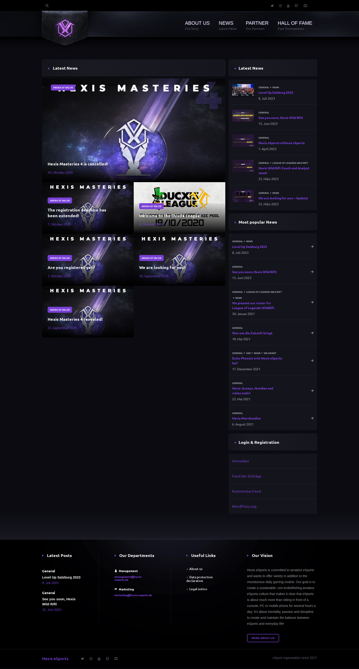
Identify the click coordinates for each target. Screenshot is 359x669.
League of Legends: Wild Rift (290, 163)
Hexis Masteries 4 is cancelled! (78, 163)
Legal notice (198, 589)
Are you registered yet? (71, 267)
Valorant (270, 353)
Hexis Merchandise (246, 419)
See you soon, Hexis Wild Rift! (280, 118)
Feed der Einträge (246, 476)
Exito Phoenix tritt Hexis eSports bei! (257, 360)
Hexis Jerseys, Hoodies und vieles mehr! (252, 391)
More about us (263, 638)
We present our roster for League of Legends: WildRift (253, 305)
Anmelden (240, 461)
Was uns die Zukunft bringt (252, 333)
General (263, 87)
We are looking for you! (162, 267)
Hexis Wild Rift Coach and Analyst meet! (283, 170)
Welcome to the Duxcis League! (170, 215)
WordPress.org (244, 506)
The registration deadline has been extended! (77, 212)
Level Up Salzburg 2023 (275, 92)
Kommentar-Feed (246, 491)
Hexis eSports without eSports (281, 143)
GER (248, 353)
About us (195, 569)
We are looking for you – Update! (283, 198)
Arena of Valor (63, 87)
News (275, 87)
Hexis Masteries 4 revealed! (75, 319)
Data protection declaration (199, 580)
